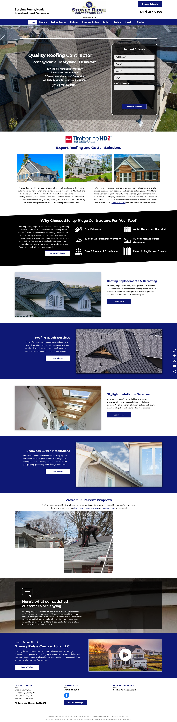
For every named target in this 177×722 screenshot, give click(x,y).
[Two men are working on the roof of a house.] (39, 529)
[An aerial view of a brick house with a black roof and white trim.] (137, 168)
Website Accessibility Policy (120, 716)
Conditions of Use (85, 716)
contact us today (108, 508)
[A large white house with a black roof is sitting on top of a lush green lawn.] (88, 168)
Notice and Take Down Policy (101, 716)
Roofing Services (122, 83)
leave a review (37, 621)
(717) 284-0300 (151, 11)
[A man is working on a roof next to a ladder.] (88, 542)
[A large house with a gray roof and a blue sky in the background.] (40, 168)
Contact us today (118, 202)
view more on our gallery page (86, 508)
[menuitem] (32, 22)
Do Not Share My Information (68, 716)
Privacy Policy (52, 716)
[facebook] (66, 696)
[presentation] (133, 96)
